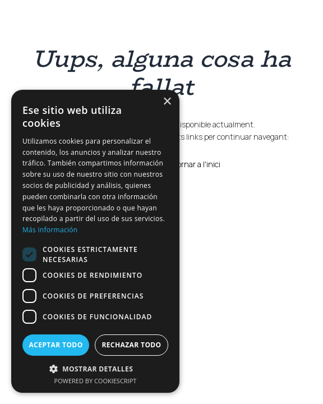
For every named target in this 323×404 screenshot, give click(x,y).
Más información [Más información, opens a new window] (49, 230)
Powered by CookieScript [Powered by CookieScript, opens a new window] (95, 381)
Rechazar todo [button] (131, 345)
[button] (95, 368)
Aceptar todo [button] (55, 345)
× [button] (167, 102)
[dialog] (95, 241)
